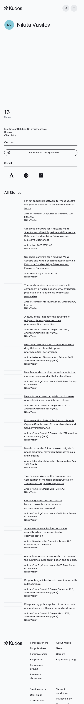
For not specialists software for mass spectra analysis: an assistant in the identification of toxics (49, 204)
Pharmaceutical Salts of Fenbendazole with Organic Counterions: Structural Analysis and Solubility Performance (50, 424)
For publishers (38, 648)
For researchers (39, 642)
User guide (36, 694)
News (59, 648)
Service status (38, 689)
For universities (38, 653)
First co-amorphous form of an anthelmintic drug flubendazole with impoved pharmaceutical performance (49, 348)
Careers (60, 653)
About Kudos (63, 642)
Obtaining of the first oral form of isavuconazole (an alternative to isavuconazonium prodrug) (43, 504)
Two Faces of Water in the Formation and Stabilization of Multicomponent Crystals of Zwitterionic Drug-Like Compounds (49, 480)
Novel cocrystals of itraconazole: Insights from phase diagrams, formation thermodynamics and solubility (50, 452)
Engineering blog (66, 659)
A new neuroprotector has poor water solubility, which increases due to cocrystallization (45, 532)
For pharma (36, 659)
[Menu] (74, 8)
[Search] (65, 8)
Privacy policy (64, 698)
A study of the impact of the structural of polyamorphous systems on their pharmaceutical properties (47, 320)
